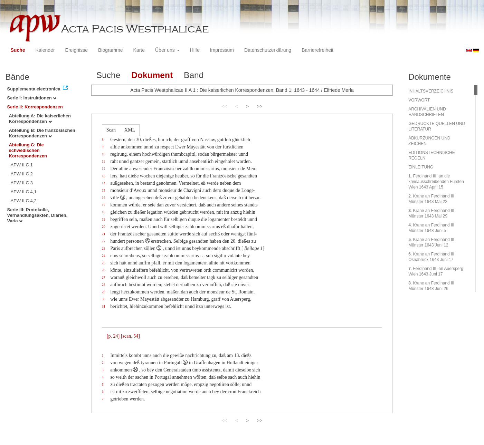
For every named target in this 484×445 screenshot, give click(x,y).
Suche (18, 50)
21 (103, 234)
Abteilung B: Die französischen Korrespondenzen (42, 133)
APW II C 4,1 (24, 191)
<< (224, 106)
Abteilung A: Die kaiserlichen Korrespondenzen (40, 118)
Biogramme (110, 50)
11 (103, 161)
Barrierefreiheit (317, 50)
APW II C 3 (22, 182)
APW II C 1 (22, 164)
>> (259, 106)
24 (103, 256)
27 (103, 277)
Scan (111, 130)
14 (103, 183)
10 (103, 154)
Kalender (45, 50)
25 (103, 263)
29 (103, 292)
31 (103, 306)
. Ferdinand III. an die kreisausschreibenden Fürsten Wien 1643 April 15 (436, 182)
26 (103, 270)
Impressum (222, 50)
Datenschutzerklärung (267, 50)
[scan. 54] (130, 336)
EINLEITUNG (420, 167)
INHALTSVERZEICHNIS (430, 91)
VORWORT (419, 100)
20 (103, 227)
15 (103, 190)
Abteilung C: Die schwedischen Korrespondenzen (28, 150)
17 (103, 205)
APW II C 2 (22, 173)
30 (103, 299)
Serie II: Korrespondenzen (35, 106)
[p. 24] (113, 336)
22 (103, 241)
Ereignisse (76, 50)
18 (103, 212)
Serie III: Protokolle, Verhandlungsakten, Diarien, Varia (37, 215)
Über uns (167, 50)
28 (103, 285)
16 (103, 198)
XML (129, 130)
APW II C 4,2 (24, 200)
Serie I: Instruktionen (32, 97)
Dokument (152, 75)
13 (103, 176)
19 (103, 219)
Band (193, 75)
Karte (139, 50)
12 (103, 169)
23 (103, 248)
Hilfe (195, 50)
